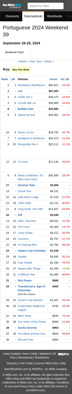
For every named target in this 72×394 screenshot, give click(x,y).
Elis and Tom (25, 339)
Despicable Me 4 (28, 144)
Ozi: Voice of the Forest (32, 321)
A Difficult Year (26, 274)
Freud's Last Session (30, 300)
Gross (53, 79)
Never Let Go (26, 132)
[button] (67, 5)
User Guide (26, 363)
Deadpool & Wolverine (31, 138)
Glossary (11, 363)
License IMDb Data (46, 363)
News (25, 353)
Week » (49, 61)
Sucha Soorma (27, 327)
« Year (31, 61)
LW (13, 79)
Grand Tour (24, 191)
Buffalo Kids (26, 108)
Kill (20, 214)
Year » (40, 61)
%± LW (64, 79)
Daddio (22, 256)
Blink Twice (24, 315)
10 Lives (23, 161)
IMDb (52, 369)
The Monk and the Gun (31, 333)
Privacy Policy (26, 386)
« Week (21, 61)
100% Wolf (24, 203)
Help (63, 363)
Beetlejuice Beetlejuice (31, 85)
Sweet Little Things (29, 268)
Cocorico (23, 238)
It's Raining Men (27, 244)
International (33, 16)
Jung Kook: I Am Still (30, 209)
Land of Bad (25, 232)
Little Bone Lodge (28, 197)
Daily (34, 353)
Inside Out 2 (25, 97)
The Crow (24, 226)
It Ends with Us (27, 103)
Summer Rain (26, 185)
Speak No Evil (26, 114)
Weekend (45, 353)
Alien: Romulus (27, 220)
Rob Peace (25, 280)
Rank (4, 79)
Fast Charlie (25, 262)
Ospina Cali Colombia (32, 250)
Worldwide (54, 16)
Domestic (12, 16)
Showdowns (42, 357)
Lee (20, 91)
